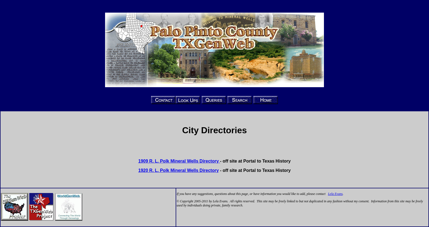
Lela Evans (335, 194)
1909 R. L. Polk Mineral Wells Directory (179, 161)
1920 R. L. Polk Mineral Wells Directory (178, 170)
